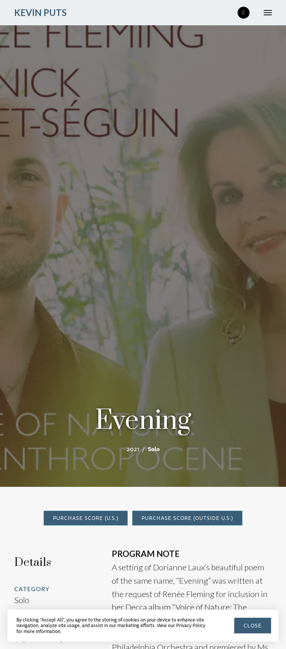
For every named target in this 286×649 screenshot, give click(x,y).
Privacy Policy (190, 625)
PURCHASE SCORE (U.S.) (85, 518)
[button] (265, 12)
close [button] (253, 625)
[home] (40, 13)
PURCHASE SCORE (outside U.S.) (187, 518)
